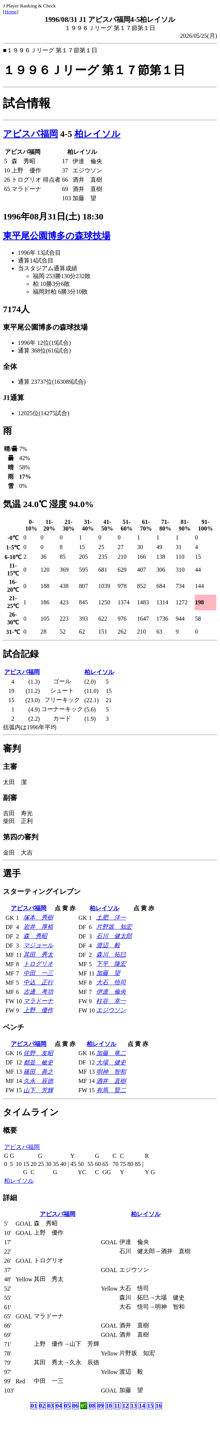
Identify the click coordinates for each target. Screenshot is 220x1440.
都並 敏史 (38, 1062)
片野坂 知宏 (114, 927)
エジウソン (111, 1010)
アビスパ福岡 (30, 134)
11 (117, 1406)
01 (34, 1406)
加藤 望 (108, 973)
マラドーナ (38, 1001)
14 (142, 1406)
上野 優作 (38, 1010)
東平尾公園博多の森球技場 (56, 236)
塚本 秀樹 (38, 917)
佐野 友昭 (38, 1053)
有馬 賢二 (111, 1090)
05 (67, 1406)
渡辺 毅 (108, 945)
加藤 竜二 (111, 1053)
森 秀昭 (35, 936)
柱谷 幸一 (111, 1001)
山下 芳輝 (38, 1090)
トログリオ (38, 964)
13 (134, 1406)
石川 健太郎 (114, 936)
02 (42, 1406)
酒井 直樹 (111, 1081)
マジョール (38, 945)
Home (10, 11)
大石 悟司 (111, 982)
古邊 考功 (38, 991)
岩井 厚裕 (38, 927)
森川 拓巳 (111, 954)
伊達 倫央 (111, 991)
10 (109, 1406)
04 (59, 1406)
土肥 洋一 (111, 917)
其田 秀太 (38, 954)
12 (125, 1406)
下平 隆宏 (111, 964)
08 (92, 1406)
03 (51, 1406)
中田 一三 (38, 973)
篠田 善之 (38, 1072)
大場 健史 (111, 1062)
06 (75, 1406)
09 (100, 1406)
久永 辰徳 (38, 1081)
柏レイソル (97, 134)
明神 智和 (111, 1072)
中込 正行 (38, 982)
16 (159, 1406)
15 (150, 1406)
